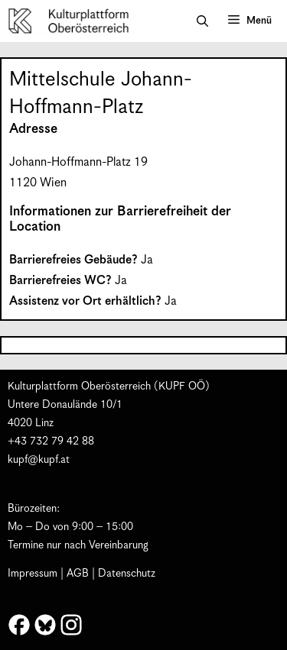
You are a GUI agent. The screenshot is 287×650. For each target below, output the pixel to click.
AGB (78, 574)
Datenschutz (126, 574)
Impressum (32, 574)
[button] (202, 21)
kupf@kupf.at (39, 460)
